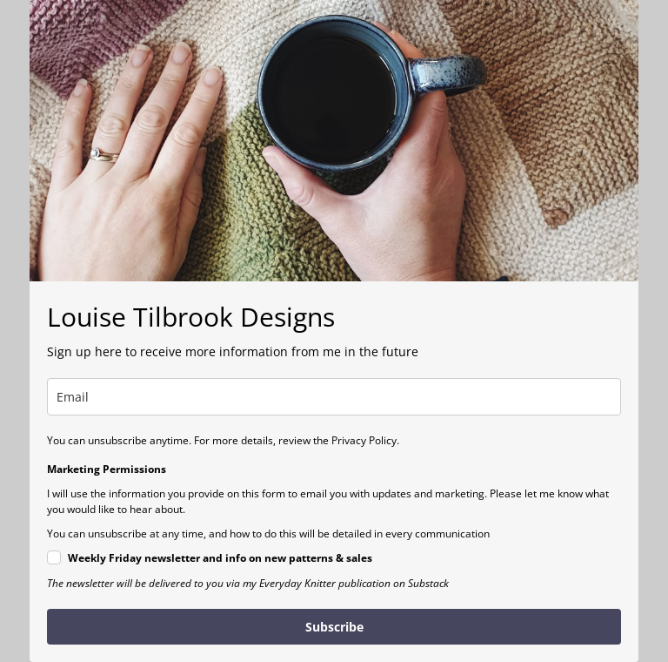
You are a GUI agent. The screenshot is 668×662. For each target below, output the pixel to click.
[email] (334, 396)
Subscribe (334, 626)
